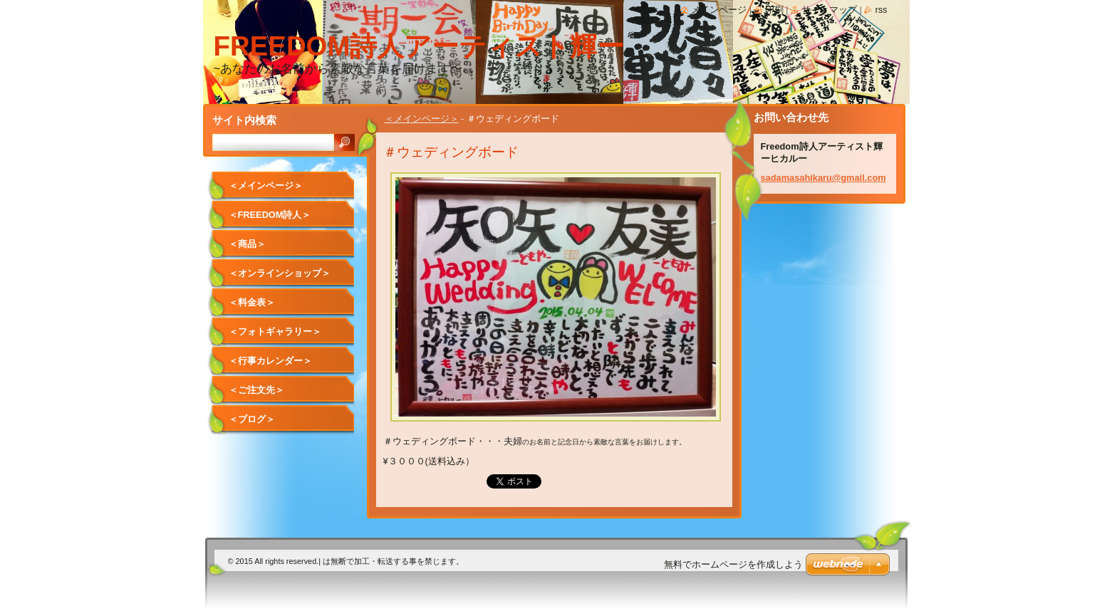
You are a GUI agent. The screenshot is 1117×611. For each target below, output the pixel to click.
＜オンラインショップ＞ (280, 273)
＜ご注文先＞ (256, 390)
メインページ (719, 9)
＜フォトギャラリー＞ (275, 331)
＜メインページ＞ (422, 118)
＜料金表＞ (252, 302)
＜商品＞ (247, 244)
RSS (881, 9)
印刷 (774, 9)
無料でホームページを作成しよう (733, 564)
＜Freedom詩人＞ (270, 214)
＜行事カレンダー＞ (270, 360)
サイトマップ (829, 9)
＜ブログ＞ (252, 419)
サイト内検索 (244, 120)
